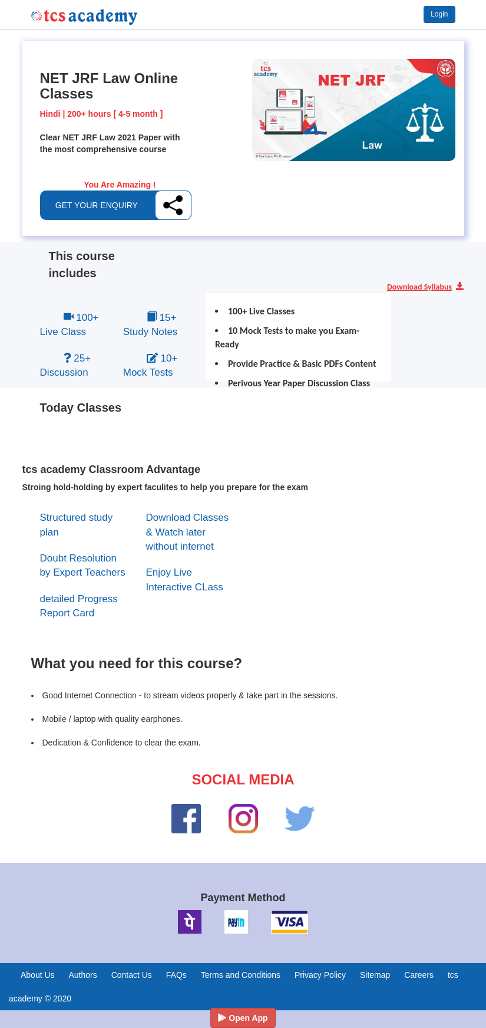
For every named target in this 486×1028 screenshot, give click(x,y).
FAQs (176, 975)
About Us (38, 975)
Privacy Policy (320, 975)
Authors (82, 975)
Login (439, 14)
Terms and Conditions (240, 975)
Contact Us (131, 975)
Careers (419, 975)
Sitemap (375, 975)
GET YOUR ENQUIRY (96, 205)
